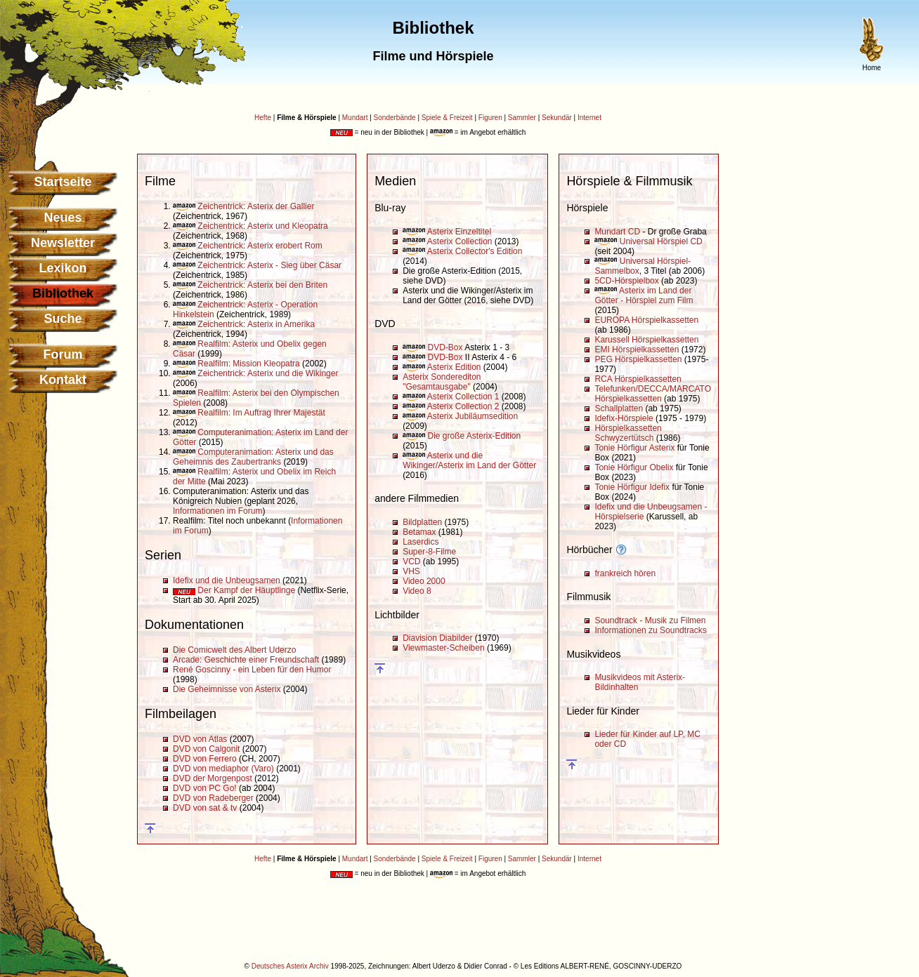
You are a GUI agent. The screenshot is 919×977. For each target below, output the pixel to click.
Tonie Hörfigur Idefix (632, 487)
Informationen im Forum (217, 511)
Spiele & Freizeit (447, 117)
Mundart (355, 117)
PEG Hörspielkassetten (638, 359)
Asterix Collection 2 (463, 406)
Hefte (262, 117)
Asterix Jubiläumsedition (472, 416)
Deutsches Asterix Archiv (290, 966)
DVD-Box (444, 347)
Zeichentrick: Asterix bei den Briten (262, 285)
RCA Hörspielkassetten (637, 379)
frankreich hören (625, 573)
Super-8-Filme (429, 552)
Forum (63, 354)
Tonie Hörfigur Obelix (633, 467)
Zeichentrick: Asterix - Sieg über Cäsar (269, 265)
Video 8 (417, 591)
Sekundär (557, 117)
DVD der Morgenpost (212, 778)
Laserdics (420, 542)
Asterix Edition (454, 367)
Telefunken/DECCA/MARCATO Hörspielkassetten (652, 394)
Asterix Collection (460, 241)
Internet (589, 117)
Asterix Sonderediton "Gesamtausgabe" (442, 382)
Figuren (490, 117)
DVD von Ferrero (205, 759)
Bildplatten (422, 522)
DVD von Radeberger (213, 798)
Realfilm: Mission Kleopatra (248, 363)
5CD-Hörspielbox (626, 281)
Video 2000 (424, 581)
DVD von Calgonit (206, 749)
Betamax (419, 532)
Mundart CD (617, 232)
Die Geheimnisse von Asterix (226, 689)
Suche (63, 319)
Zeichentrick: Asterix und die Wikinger (267, 373)
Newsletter (63, 243)
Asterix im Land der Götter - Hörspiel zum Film (643, 295)
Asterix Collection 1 (463, 396)
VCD (411, 561)
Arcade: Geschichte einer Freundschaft (246, 660)
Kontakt (62, 380)
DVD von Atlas (200, 739)
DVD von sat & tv (205, 808)
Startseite (62, 182)
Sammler (522, 117)
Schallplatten (618, 408)
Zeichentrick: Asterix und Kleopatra (262, 226)
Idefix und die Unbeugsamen (226, 580)
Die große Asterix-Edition (474, 436)
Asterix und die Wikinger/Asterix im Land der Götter (469, 460)
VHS (411, 571)
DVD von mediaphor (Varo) (223, 768)
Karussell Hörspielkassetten (646, 340)
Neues (63, 218)
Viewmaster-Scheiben (444, 648)
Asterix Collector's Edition (475, 251)
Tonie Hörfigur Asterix (634, 448)
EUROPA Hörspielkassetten (646, 320)
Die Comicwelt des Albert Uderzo (234, 650)
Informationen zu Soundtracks (650, 630)
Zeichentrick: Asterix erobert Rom (259, 246)
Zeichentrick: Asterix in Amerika (256, 324)
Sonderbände (395, 117)
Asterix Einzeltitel (459, 232)
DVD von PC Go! (205, 788)
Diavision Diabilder (437, 638)
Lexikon (62, 268)
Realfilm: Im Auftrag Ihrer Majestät (261, 413)
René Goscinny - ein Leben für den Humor (252, 669)
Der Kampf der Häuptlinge (246, 590)
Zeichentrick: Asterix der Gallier (255, 206)
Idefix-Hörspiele (623, 418)
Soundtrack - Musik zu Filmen (649, 620)
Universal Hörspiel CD (661, 241)
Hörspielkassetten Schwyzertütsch (627, 433)
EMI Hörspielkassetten (636, 349)
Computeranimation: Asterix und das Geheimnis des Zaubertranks (253, 457)
